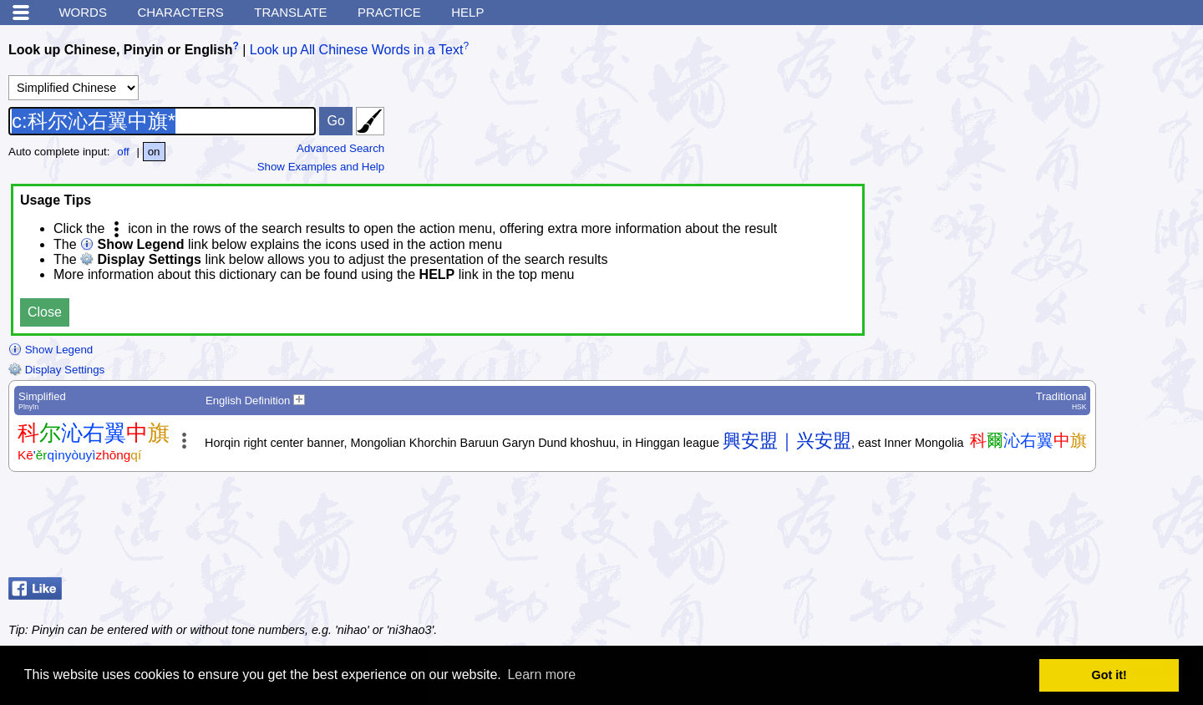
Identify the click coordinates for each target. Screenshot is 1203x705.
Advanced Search (340, 148)
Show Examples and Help (321, 166)
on (154, 151)
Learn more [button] (541, 674)
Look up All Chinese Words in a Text (357, 50)
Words (82, 12)
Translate (290, 12)
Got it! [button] (1109, 675)
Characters (180, 12)
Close (45, 312)
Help (467, 12)
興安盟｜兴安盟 (787, 440)
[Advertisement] (1061, 529)
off (123, 151)
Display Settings (56, 369)
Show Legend (50, 349)
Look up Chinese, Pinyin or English (120, 50)
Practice (389, 12)
